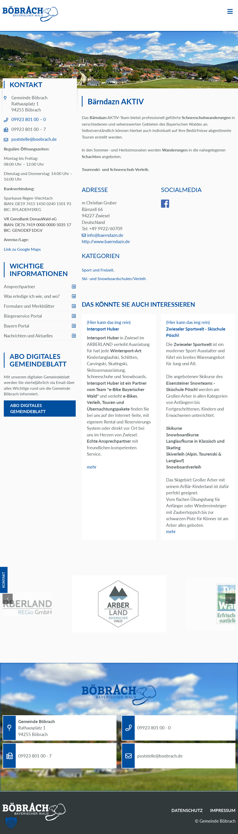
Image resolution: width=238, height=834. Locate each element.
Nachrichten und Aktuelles (28, 335)
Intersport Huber (103, 329)
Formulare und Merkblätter (29, 306)
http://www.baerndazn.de (106, 241)
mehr (91, 467)
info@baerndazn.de (105, 235)
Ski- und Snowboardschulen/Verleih (114, 278)
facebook (169, 204)
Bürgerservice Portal (23, 316)
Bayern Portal (16, 325)
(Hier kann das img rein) (109, 322)
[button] (11, 823)
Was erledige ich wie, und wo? (32, 296)
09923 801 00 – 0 (28, 119)
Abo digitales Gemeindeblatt (28, 408)
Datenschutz (187, 810)
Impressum (222, 810)
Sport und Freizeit (97, 269)
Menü (230, 11)
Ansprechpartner (19, 286)
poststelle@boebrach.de (34, 139)
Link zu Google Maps (22, 249)
